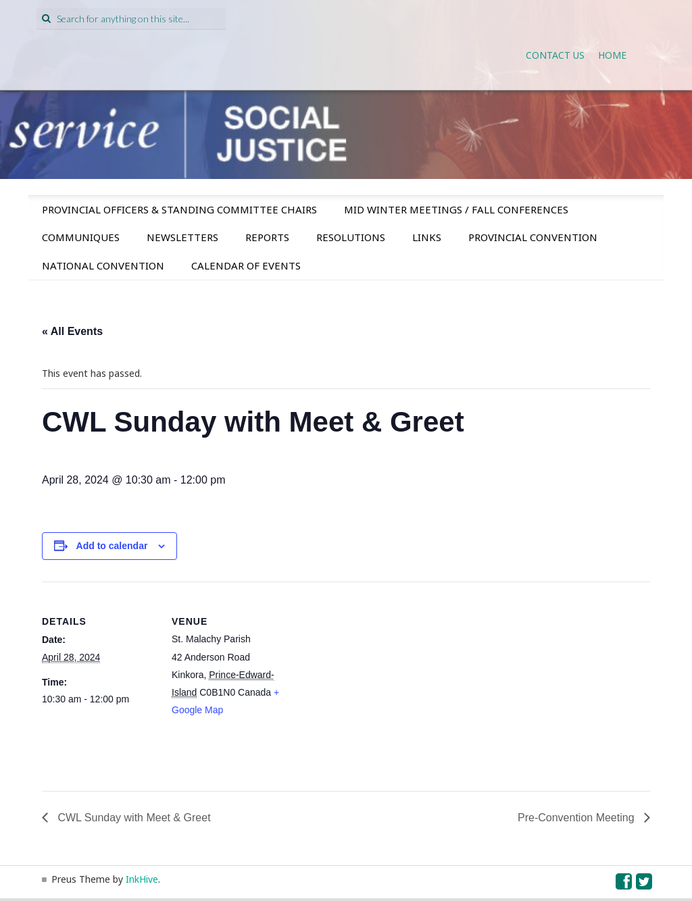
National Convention (103, 265)
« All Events (72, 331)
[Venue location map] (372, 675)
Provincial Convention (532, 237)
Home (612, 55)
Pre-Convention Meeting (577, 817)
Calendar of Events (246, 265)
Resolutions (350, 237)
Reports (267, 237)
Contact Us (555, 55)
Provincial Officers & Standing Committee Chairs (179, 209)
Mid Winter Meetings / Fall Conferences (456, 209)
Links (426, 237)
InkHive (142, 879)
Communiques (81, 237)
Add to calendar (112, 545)
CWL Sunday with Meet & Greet (133, 817)
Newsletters (182, 237)
